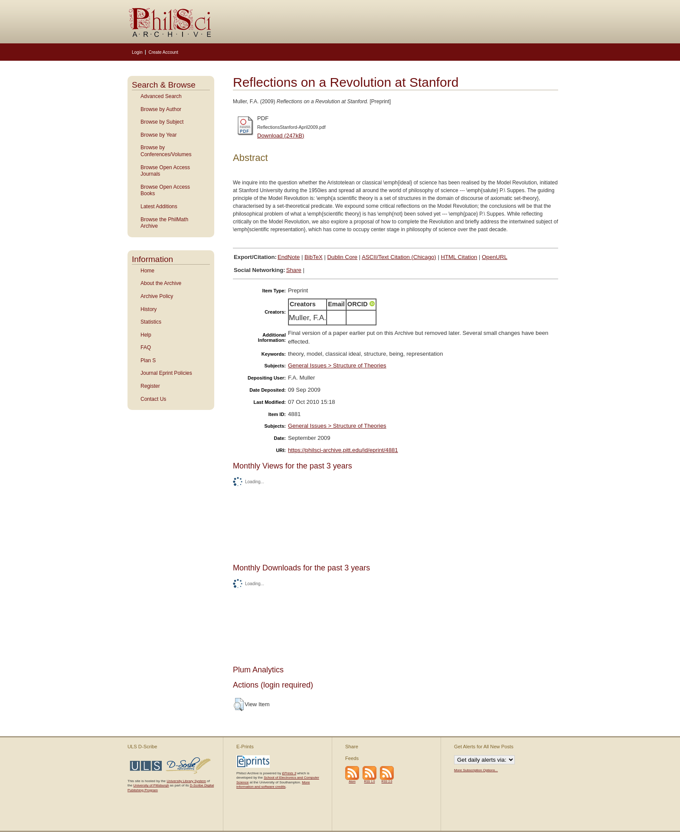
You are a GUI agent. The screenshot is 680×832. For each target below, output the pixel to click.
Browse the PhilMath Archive (164, 222)
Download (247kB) (280, 135)
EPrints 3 (289, 773)
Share (293, 270)
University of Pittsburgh (151, 785)
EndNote (289, 257)
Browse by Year (159, 135)
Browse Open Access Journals (165, 170)
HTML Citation (459, 257)
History (149, 309)
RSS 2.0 (387, 781)
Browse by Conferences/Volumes (166, 150)
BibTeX (313, 257)
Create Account (163, 52)
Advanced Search (161, 96)
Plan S (148, 360)
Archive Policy (157, 296)
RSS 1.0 (369, 781)
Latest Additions (159, 206)
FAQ (146, 347)
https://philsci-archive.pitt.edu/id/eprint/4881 (343, 450)
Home (147, 271)
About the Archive (161, 283)
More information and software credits (273, 784)
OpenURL (494, 257)
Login (137, 52)
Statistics (151, 322)
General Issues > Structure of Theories (337, 365)
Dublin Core (342, 257)
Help (146, 335)
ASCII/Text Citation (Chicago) (399, 257)
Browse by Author (161, 109)
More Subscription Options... (476, 770)
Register (150, 386)
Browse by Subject (162, 122)
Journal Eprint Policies (166, 373)
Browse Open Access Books (165, 190)
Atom (352, 781)
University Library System (186, 781)
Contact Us (153, 399)
